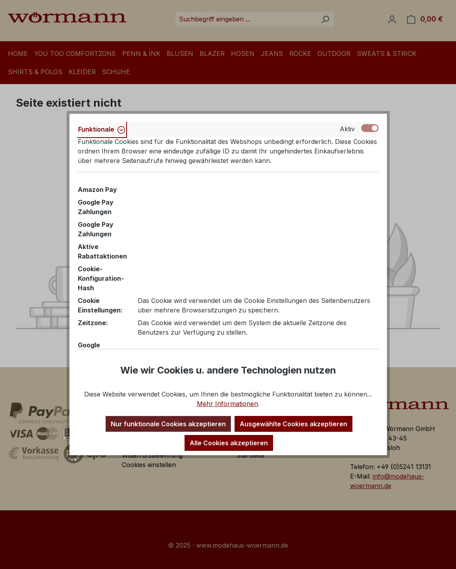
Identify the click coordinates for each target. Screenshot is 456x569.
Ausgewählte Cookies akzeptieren (293, 424)
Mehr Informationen (227, 404)
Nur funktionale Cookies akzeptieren (168, 424)
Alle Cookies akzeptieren (229, 443)
